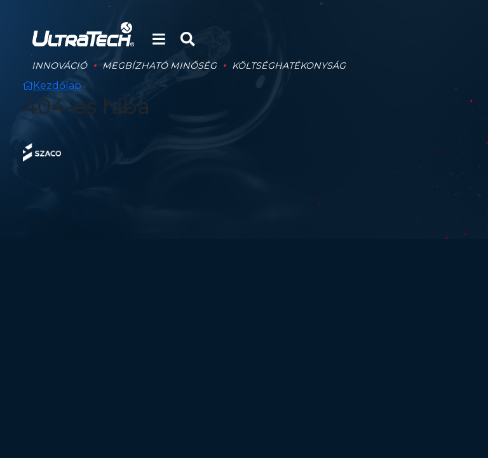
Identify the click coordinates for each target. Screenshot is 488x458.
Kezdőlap (52, 86)
